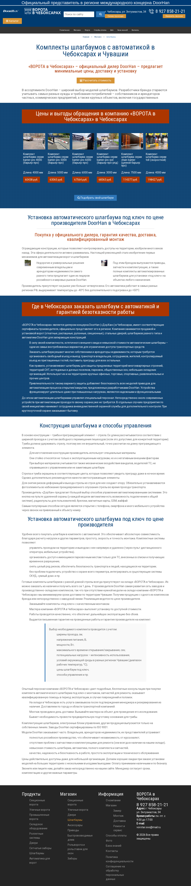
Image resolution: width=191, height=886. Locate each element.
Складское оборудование (38, 826)
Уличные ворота (39, 809)
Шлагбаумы (36, 853)
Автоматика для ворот (39, 860)
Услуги (87, 30)
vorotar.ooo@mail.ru (149, 827)
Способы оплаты (100, 30)
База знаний (123, 30)
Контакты (135, 30)
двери (72, 814)
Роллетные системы (36, 835)
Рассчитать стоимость (95, 80)
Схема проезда (115, 16)
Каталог (12, 20)
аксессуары (75, 825)
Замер (117, 810)
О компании (65, 30)
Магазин (77, 30)
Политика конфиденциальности (119, 859)
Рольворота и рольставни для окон (78, 849)
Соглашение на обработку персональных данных (115, 873)
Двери (33, 842)
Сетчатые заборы (40, 848)
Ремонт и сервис (119, 828)
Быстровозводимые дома (80, 837)
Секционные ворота (37, 802)
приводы (73, 830)
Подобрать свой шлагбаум (95, 197)
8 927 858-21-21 (170, 11)
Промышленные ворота (39, 816)
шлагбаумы (75, 819)
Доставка (119, 820)
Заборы (72, 858)
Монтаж (118, 815)
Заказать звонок (174, 16)
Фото (111, 30)
